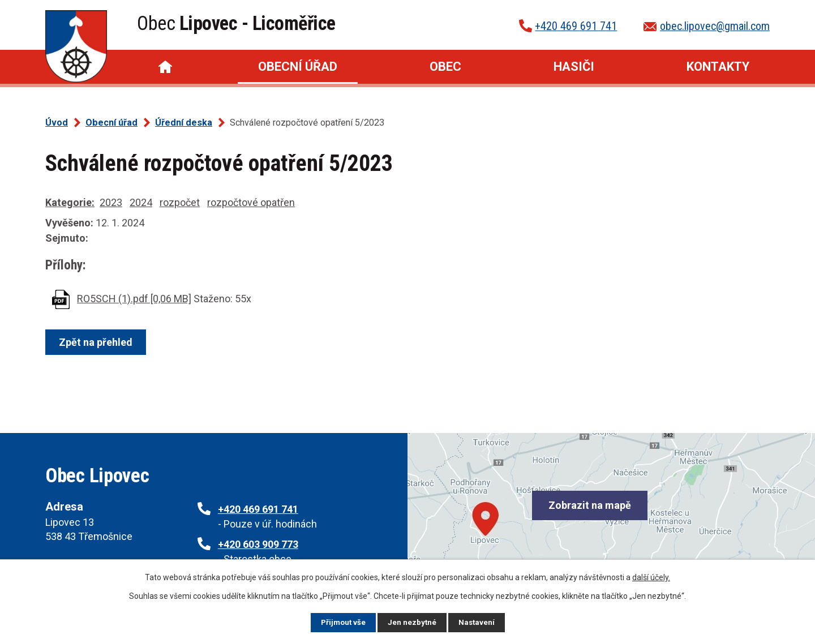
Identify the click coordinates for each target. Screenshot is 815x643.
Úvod (165, 67)
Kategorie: (70, 202)
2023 (111, 202)
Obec (445, 66)
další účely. (651, 576)
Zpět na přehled (97, 342)
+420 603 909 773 (258, 544)
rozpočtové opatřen (251, 202)
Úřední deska (183, 122)
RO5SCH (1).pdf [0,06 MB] (134, 299)
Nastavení (477, 622)
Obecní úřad (297, 66)
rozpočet (180, 202)
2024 (141, 202)
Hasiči (574, 66)
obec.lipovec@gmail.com (715, 26)
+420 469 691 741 (576, 26)
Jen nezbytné (412, 622)
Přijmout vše (342, 622)
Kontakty (718, 66)
